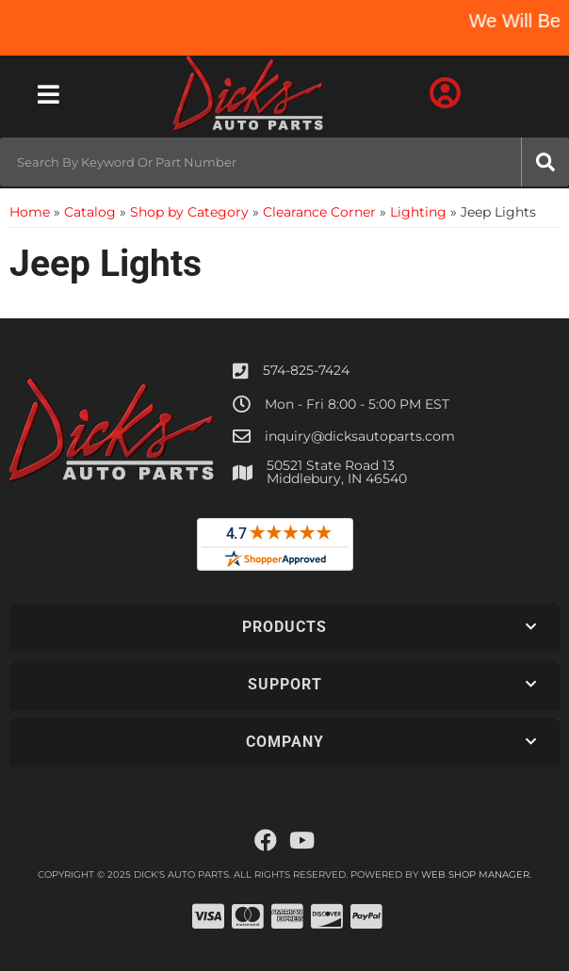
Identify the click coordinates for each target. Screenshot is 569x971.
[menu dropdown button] (48, 94)
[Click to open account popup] (445, 94)
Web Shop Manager (475, 874)
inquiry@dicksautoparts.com (360, 436)
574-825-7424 (306, 370)
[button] (284, 162)
